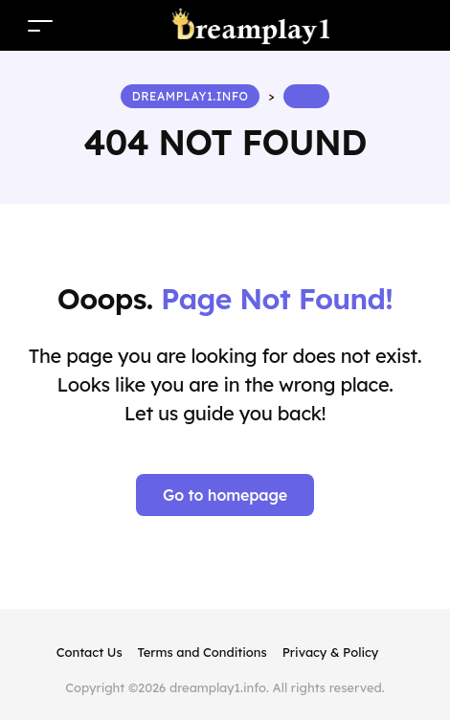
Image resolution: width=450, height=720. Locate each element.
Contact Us (89, 652)
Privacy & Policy (330, 652)
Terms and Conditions (202, 652)
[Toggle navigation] (40, 25)
